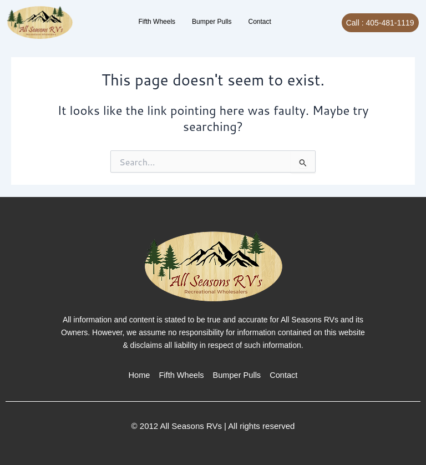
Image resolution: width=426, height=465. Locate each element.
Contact (259, 22)
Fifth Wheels (156, 22)
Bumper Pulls (211, 22)
